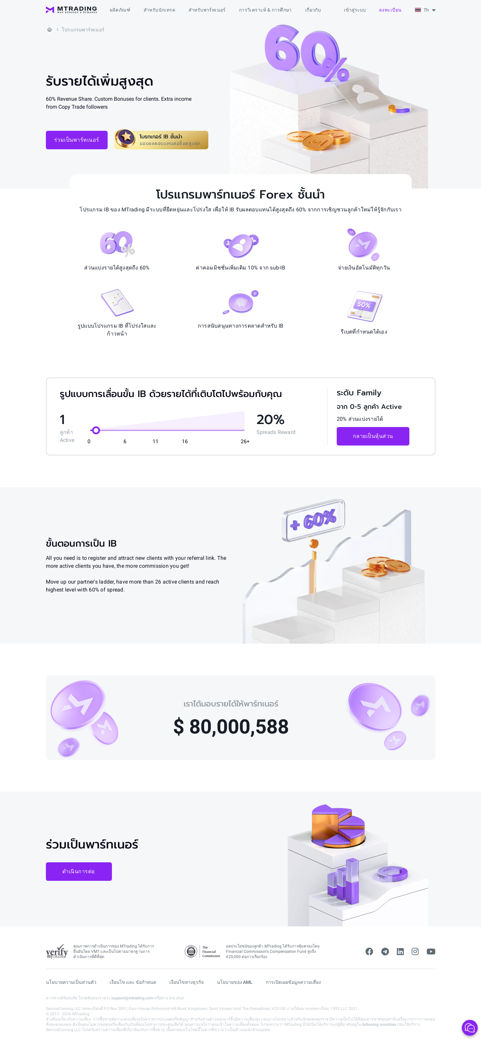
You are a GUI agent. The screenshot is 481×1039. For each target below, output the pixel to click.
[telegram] (385, 951)
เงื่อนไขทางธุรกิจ (186, 982)
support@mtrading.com (132, 998)
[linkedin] (400, 951)
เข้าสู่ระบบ (355, 10)
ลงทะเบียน (390, 10)
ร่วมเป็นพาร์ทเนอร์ (76, 140)
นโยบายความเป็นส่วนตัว (71, 982)
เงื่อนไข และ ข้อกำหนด (133, 982)
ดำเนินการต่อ (78, 871)
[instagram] (415, 951)
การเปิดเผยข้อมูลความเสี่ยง (293, 982)
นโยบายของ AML (235, 982)
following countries (379, 1024)
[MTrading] (71, 10)
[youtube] (431, 951)
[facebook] (369, 951)
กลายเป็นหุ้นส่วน (373, 436)
